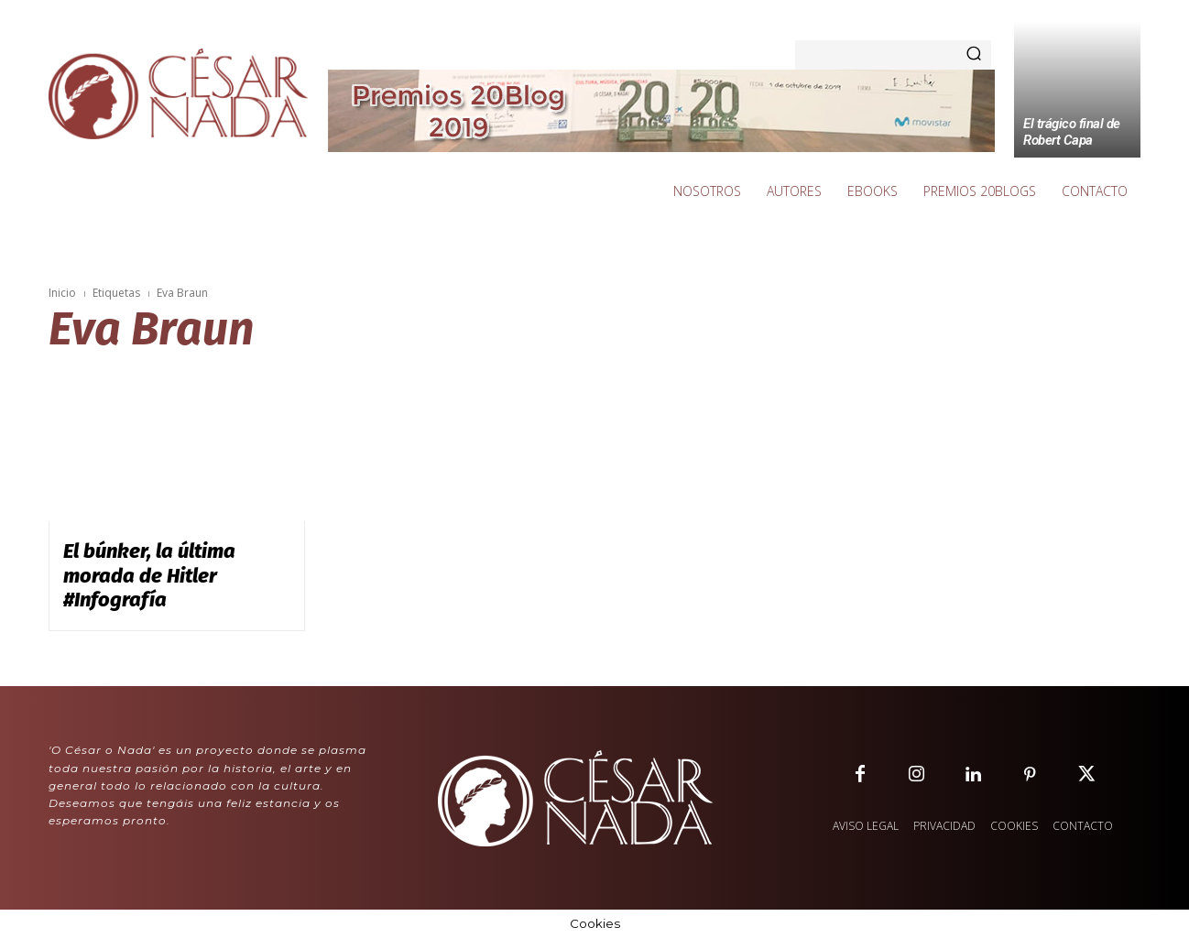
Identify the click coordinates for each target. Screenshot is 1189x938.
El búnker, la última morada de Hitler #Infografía (149, 575)
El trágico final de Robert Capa (1071, 131)
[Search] (973, 55)
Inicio (62, 292)
